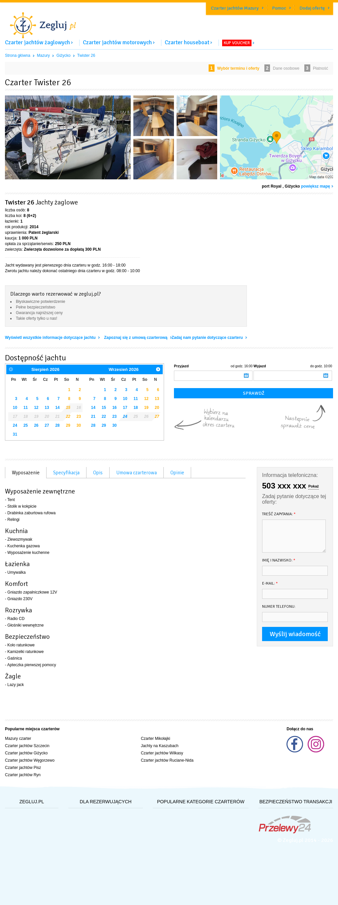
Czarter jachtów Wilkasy (162, 753)
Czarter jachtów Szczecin (27, 745)
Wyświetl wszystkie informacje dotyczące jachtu (51, 337)
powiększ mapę (315, 186)
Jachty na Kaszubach (160, 745)
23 (79, 416)
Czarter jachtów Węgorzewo (29, 760)
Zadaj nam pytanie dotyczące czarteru (208, 337)
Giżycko (63, 55)
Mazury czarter (18, 738)
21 (93, 416)
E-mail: (270, 583)
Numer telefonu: (278, 606)
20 (157, 407)
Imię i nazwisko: (278, 560)
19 (146, 407)
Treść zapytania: (279, 514)
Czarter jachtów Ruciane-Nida (167, 760)
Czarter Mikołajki (155, 738)
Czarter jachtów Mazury (235, 8)
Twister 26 (86, 55)
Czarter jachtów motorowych (117, 42)
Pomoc (279, 8)
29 (68, 425)
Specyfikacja (66, 473)
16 (114, 407)
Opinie (177, 473)
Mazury (43, 55)
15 (68, 407)
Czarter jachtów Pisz (23, 767)
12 (36, 407)
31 (15, 434)
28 (57, 425)
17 (125, 407)
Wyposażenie (26, 473)
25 (25, 425)
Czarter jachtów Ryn (23, 775)
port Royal (271, 186)
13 (47, 407)
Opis (98, 473)
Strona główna (17, 55)
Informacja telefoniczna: (290, 475)
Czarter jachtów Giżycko (26, 753)
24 (15, 425)
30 (79, 425)
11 (25, 407)
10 (15, 407)
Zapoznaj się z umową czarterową (136, 337)
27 (47, 425)
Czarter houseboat (187, 42)
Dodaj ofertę (312, 8)
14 (57, 407)
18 (135, 407)
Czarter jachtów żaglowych (37, 42)
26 (36, 425)
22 (68, 416)
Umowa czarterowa (136, 473)
